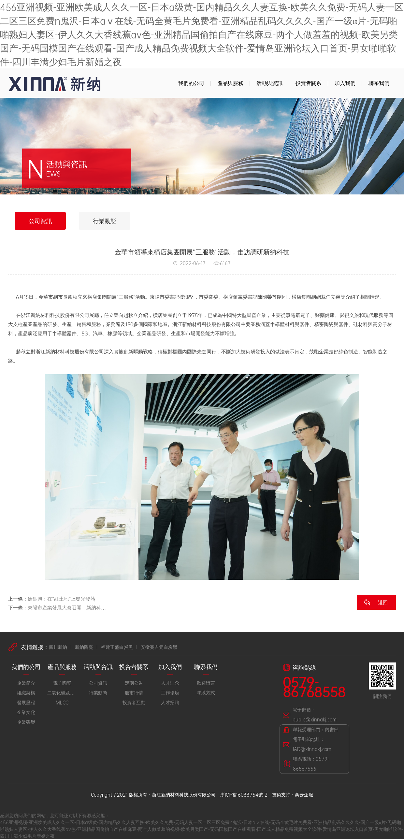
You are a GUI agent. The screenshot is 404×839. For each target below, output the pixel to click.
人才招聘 (170, 702)
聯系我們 (378, 83)
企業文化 (26, 711)
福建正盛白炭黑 (117, 646)
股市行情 (134, 692)
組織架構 (26, 692)
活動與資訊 (269, 83)
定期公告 (134, 682)
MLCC (62, 702)
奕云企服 (304, 794)
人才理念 (170, 682)
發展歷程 (26, 702)
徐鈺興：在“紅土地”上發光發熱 (61, 598)
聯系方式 (206, 692)
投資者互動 (134, 702)
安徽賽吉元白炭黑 (159, 646)
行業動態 (104, 220)
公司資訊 (40, 220)
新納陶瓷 (84, 646)
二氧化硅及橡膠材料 (62, 692)
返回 (383, 601)
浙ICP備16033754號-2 (243, 794)
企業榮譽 (26, 721)
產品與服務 (230, 83)
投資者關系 (309, 83)
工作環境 (170, 692)
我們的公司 (191, 83)
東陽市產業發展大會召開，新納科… (67, 607)
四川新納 (58, 646)
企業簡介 (26, 682)
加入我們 (345, 83)
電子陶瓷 (62, 682)
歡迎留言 (206, 682)
